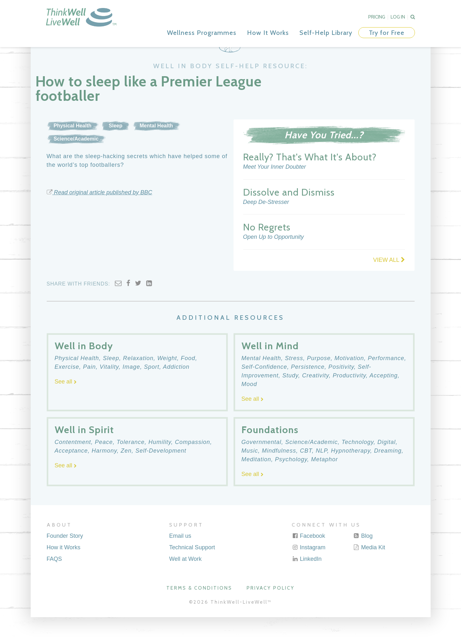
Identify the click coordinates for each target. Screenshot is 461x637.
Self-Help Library (325, 32)
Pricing (376, 17)
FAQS (54, 579)
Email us (180, 555)
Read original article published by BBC (99, 212)
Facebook (308, 555)
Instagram (308, 567)
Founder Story (65, 555)
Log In (398, 17)
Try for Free (386, 32)
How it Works (64, 567)
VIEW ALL (389, 280)
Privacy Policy (271, 608)
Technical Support (192, 567)
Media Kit (369, 567)
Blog (363, 555)
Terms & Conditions (199, 608)
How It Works (268, 32)
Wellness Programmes (201, 32)
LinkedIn (307, 579)
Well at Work (185, 579)
